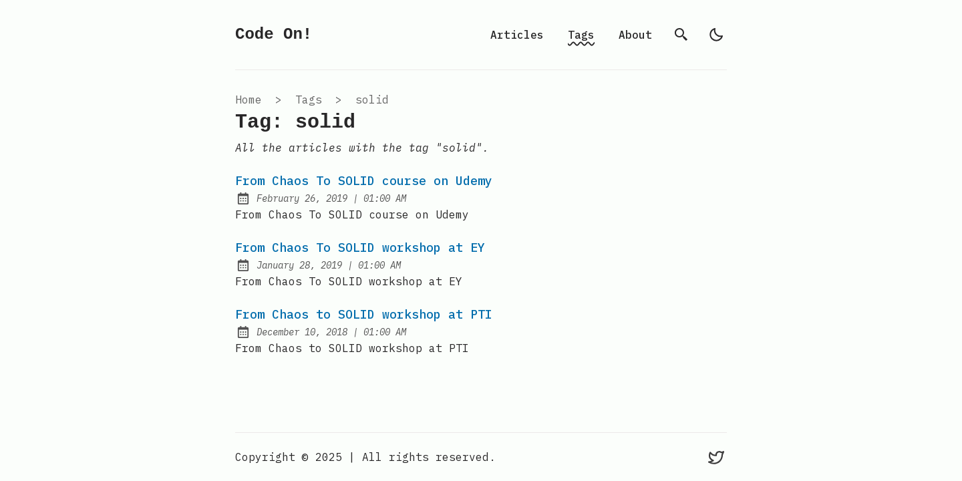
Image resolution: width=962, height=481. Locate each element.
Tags (581, 34)
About (635, 34)
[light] (716, 34)
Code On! (273, 34)
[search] (681, 34)
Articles (517, 34)
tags (308, 99)
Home (248, 99)
